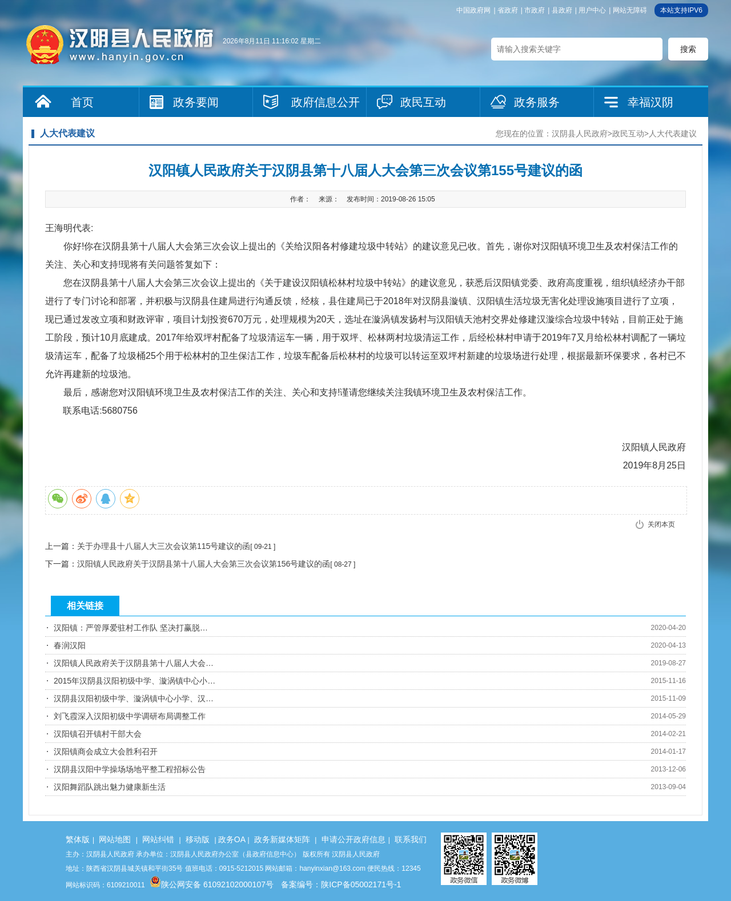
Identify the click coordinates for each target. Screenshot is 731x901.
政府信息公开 (325, 102)
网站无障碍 (630, 10)
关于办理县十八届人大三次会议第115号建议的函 (163, 546)
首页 (82, 102)
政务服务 (537, 102)
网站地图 (115, 839)
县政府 (562, 10)
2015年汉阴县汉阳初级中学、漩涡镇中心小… (134, 680)
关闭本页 (661, 524)
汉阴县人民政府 (580, 133)
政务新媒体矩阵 (282, 839)
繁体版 (78, 839)
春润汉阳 (70, 645)
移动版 (198, 839)
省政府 (507, 10)
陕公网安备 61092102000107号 (212, 884)
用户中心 (592, 10)
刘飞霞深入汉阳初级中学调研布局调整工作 (130, 716)
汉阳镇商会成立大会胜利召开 (106, 751)
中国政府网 (473, 10)
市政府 (534, 10)
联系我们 (411, 839)
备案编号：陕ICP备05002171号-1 (341, 884)
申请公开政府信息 (353, 839)
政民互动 (423, 102)
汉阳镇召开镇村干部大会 (98, 733)
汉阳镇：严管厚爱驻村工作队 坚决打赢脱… (131, 627)
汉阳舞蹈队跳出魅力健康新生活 (110, 786)
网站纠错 (158, 839)
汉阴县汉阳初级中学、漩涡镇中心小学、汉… (134, 698)
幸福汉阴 (650, 102)
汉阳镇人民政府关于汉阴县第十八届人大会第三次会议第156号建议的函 (203, 563)
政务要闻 (196, 102)
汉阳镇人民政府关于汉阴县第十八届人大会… (134, 663)
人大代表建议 (673, 133)
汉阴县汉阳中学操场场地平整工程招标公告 (130, 769)
